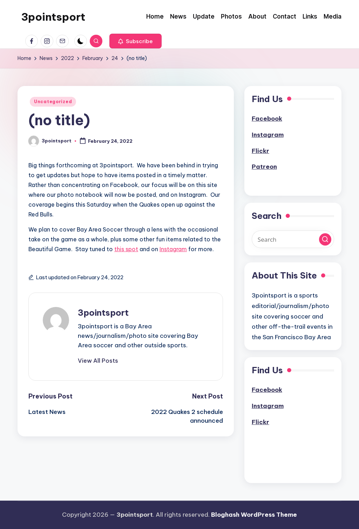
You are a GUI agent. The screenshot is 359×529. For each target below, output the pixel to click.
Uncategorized (53, 101)
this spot (126, 249)
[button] (135, 41)
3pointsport (53, 17)
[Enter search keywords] (293, 239)
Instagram (173, 249)
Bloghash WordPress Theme (254, 514)
